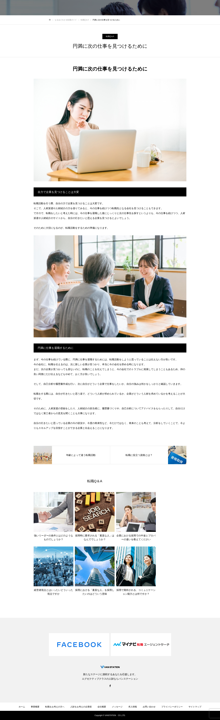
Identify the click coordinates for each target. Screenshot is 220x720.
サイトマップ (195, 706)
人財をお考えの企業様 (81, 706)
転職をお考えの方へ (54, 706)
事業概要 (35, 706)
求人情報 (132, 706)
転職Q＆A (110, 36)
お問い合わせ (149, 706)
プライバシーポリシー (172, 706)
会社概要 (101, 706)
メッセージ (117, 706)
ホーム (22, 706)
